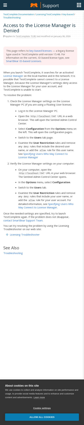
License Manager (13, 75)
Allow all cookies (42, 417)
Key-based (68, 14)
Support (51, 5)
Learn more (39, 397)
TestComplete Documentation (18, 14)
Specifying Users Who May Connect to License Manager (46, 205)
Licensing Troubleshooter (25, 234)
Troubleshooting (11, 17)
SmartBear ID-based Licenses (23, 61)
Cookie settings (42, 408)
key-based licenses (40, 50)
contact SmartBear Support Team (23, 220)
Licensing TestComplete (48, 14)
